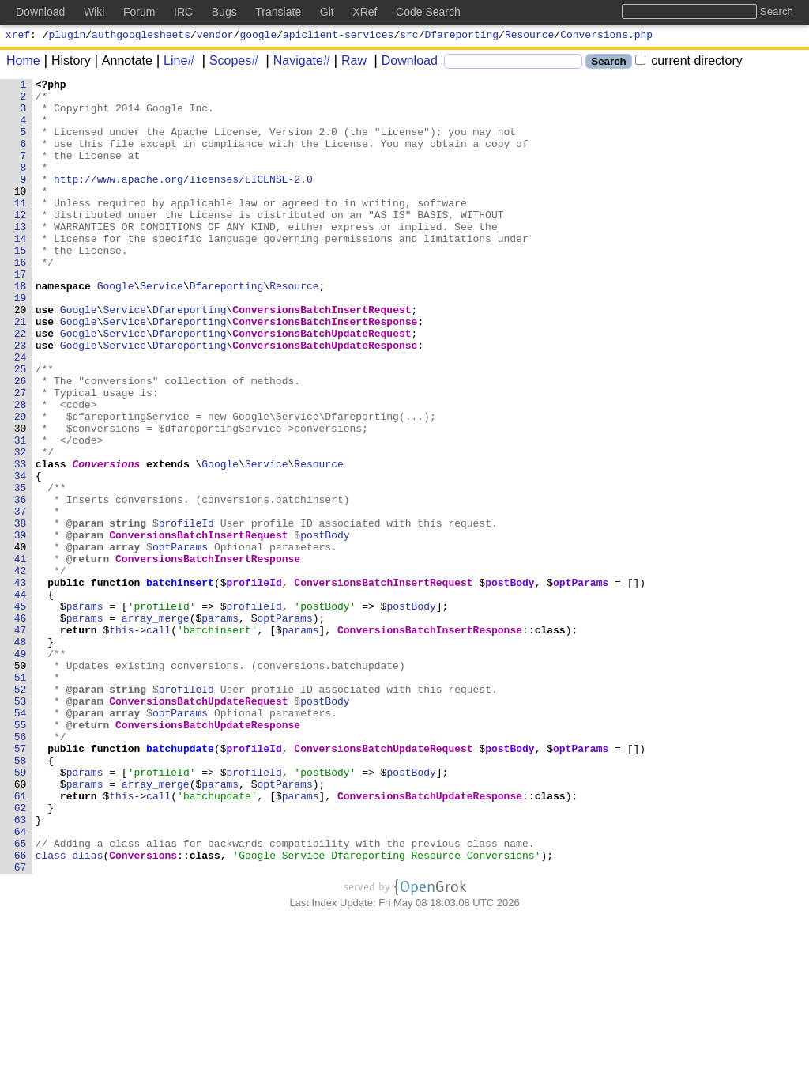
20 (20, 356)
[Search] (513, 63)
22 (20, 385)
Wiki (94, 12)
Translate (278, 12)
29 (20, 485)
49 (20, 769)
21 (20, 371)
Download (404, 63)
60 (20, 926)
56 (20, 869)
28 (20, 470)
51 (20, 798)
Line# (173, 63)
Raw (348, 63)
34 (20, 556)
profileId (186, 613)
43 (20, 684)
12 (20, 243)
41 (20, 655)
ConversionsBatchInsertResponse (325, 371)
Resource (529, 36)
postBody (325, 627)
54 (20, 840)
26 (20, 442)
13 (20, 257)
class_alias (69, 1011)
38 (20, 613)
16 (20, 300)
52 (20, 812)
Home (23, 63)
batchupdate (181, 883)
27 (20, 456)
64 (20, 983)
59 (20, 912)
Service (162, 328)
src (409, 36)
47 (20, 741)
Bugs (224, 12)
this (122, 741)
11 (20, 228)
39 (20, 627)
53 (20, 826)
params (84, 712)
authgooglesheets (141, 36)
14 (20, 271)
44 (20, 698)
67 (20, 1025)
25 (20, 428)
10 (20, 214)
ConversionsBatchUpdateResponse (325, 399)
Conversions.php (606, 36)
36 (20, 584)
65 (20, 997)
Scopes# (228, 63)
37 (20, 598)
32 (20, 527)
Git (327, 12)
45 (20, 712)
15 (20, 285)
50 (20, 783)
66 (20, 1011)
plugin (67, 36)
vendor (215, 36)
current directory (689, 63)
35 (20, 570)
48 (20, 755)
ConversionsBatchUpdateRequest (322, 385)
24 (20, 413)
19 (20, 342)
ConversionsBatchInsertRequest (322, 356)
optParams (181, 641)
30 (20, 499)
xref (18, 36)
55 (20, 855)
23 (20, 399)
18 (20, 328)
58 (20, 897)
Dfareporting (462, 36)
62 (20, 954)
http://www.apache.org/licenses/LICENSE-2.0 (184, 200)
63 (20, 969)
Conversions (107, 542)
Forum (139, 12)
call (159, 741)
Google (115, 328)
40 (20, 641)
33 (20, 542)
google (258, 36)
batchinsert (181, 684)
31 (20, 513)
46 (20, 727)
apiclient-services (338, 36)
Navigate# (296, 63)
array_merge (156, 727)
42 (20, 670)
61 (20, 940)
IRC (183, 12)
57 (20, 883)
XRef (364, 12)
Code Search (428, 12)
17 (20, 314)
